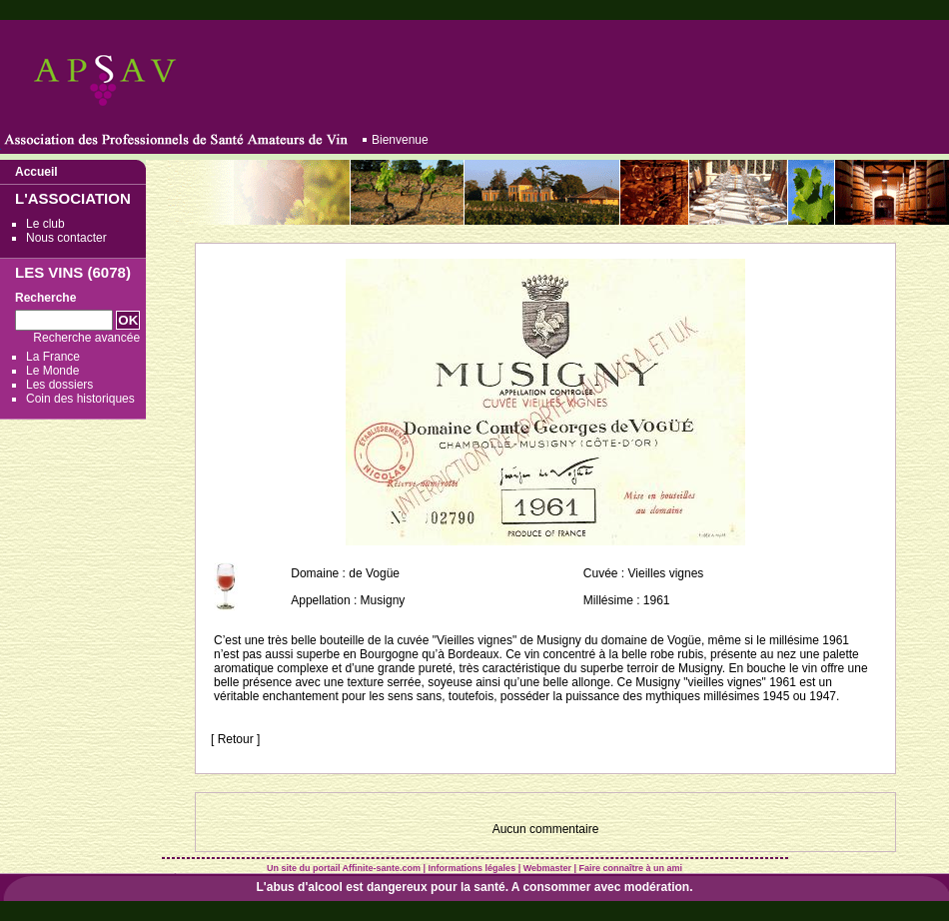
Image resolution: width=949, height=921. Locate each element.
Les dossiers (59, 385)
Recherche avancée (86, 338)
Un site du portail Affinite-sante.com (344, 868)
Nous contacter (66, 238)
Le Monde (52, 371)
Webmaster (547, 868)
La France (53, 357)
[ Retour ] (235, 739)
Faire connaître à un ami (631, 868)
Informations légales (472, 868)
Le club (45, 224)
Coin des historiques (80, 399)
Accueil (36, 172)
